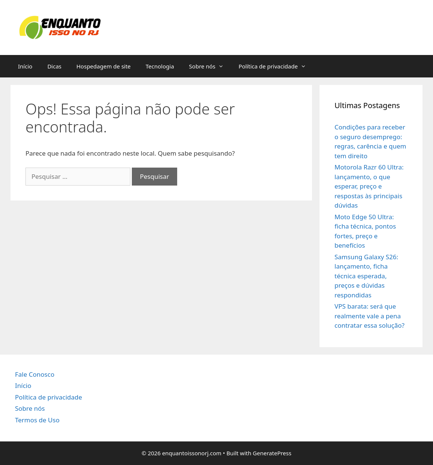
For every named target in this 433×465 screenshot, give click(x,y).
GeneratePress (272, 453)
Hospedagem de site (103, 66)
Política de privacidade (276, 66)
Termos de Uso (37, 420)
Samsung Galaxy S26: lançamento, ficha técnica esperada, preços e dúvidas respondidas (366, 276)
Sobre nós (210, 66)
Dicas (54, 66)
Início (25, 66)
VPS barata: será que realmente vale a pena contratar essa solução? (369, 316)
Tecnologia (160, 66)
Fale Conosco (34, 374)
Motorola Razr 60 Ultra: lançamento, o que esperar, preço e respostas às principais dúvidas (369, 186)
